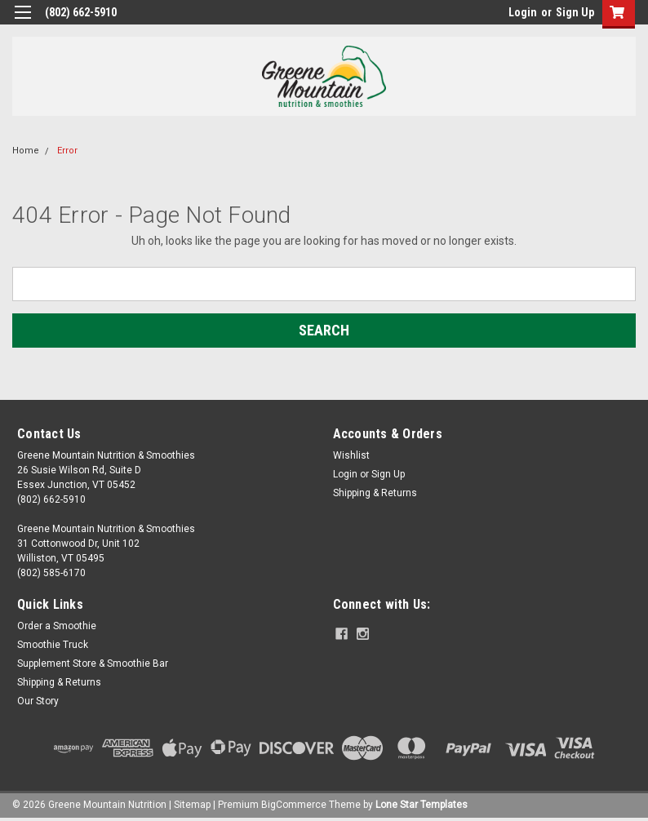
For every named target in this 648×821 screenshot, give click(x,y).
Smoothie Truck (52, 644)
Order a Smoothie (56, 626)
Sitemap (192, 804)
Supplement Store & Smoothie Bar (92, 663)
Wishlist (351, 455)
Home (25, 150)
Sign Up (575, 12)
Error (67, 150)
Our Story (38, 701)
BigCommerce (293, 804)
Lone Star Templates (421, 804)
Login (522, 12)
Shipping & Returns (375, 493)
